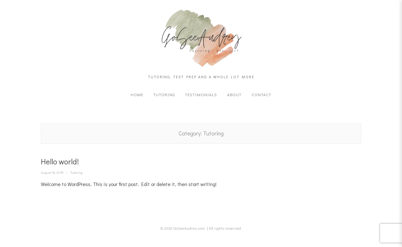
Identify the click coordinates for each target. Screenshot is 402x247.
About (234, 94)
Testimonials (201, 94)
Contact (261, 94)
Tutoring (164, 94)
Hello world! (60, 161)
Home (137, 94)
